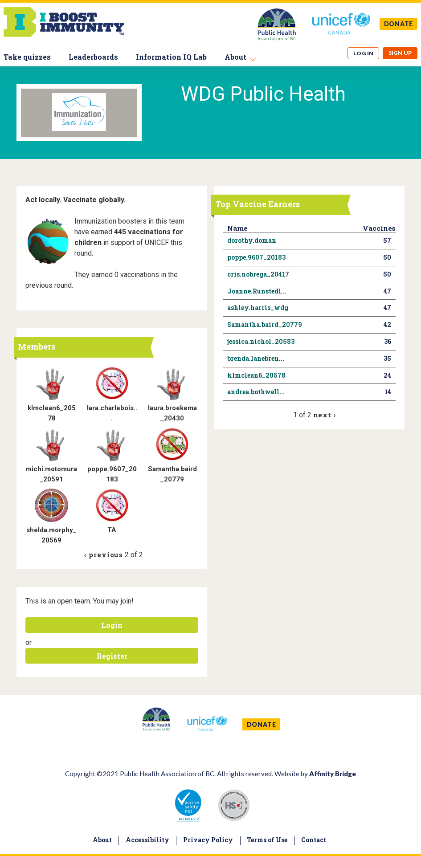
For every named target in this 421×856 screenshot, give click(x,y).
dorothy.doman (251, 240)
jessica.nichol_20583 (260, 341)
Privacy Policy (208, 840)
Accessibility (147, 840)
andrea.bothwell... (256, 391)
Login (112, 625)
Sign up (400, 52)
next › (324, 414)
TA (111, 530)
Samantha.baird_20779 (264, 324)
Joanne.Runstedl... (256, 291)
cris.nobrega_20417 (258, 274)
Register (112, 655)
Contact (313, 840)
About (235, 56)
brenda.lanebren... (255, 358)
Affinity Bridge (332, 774)
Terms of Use (267, 840)
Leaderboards (93, 56)
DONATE (398, 24)
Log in (363, 53)
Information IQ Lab (171, 56)
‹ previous (103, 554)
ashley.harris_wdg (257, 307)
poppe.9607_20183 (256, 257)
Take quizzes (27, 56)
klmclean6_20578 (256, 375)
